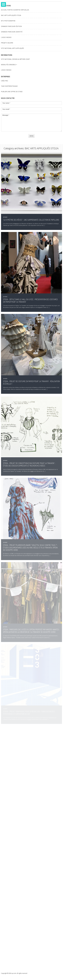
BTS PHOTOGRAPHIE (8, 21)
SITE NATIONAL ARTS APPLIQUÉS (12, 48)
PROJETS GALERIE (7, 43)
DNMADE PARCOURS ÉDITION (11, 26)
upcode (14, 973)
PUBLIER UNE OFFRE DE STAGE (11, 92)
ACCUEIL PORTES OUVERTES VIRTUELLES (15, 10)
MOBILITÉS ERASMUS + (9, 65)
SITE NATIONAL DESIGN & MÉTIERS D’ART (15, 59)
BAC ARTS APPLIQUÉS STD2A (11, 15)
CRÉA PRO (4, 81)
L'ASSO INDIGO (6, 37)
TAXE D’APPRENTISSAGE (9, 86)
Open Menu (3, 4)
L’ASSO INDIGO (6, 70)
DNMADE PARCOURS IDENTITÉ (11, 32)
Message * (31, 123)
